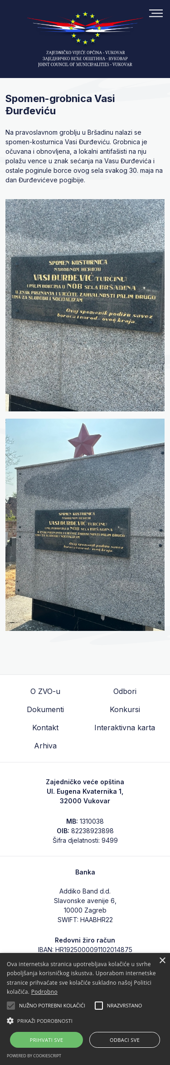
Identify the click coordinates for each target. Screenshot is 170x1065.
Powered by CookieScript (34, 1056)
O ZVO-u (45, 691)
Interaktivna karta (124, 727)
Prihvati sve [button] (46, 1039)
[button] (85, 1020)
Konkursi (125, 709)
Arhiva (45, 745)
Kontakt (45, 727)
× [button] (162, 961)
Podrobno (44, 992)
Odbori (124, 691)
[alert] (85, 1009)
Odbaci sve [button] (125, 1039)
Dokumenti (45, 709)
